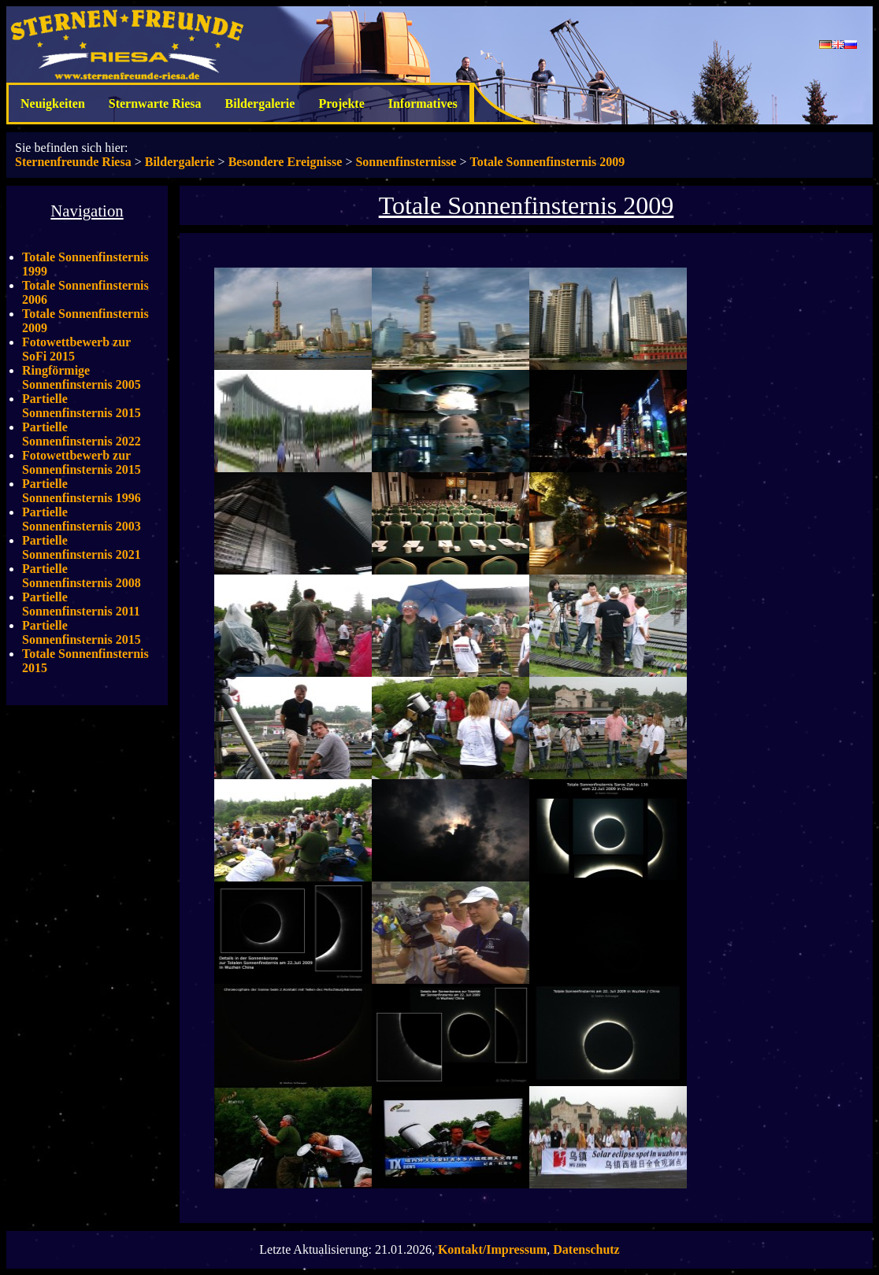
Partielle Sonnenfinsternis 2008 (81, 575)
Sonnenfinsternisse (405, 161)
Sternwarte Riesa (155, 103)
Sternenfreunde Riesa (73, 161)
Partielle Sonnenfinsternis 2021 (81, 547)
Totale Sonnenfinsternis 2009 (547, 161)
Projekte (341, 103)
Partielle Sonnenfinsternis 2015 (81, 405)
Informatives (423, 103)
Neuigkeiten (52, 103)
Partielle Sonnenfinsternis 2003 (81, 519)
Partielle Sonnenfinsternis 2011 (81, 604)
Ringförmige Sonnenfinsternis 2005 (81, 377)
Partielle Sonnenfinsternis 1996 (81, 490)
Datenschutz (586, 1249)
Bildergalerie (260, 103)
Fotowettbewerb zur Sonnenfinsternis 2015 (81, 462)
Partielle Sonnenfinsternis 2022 (81, 434)
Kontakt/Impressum (492, 1249)
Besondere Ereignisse (285, 161)
